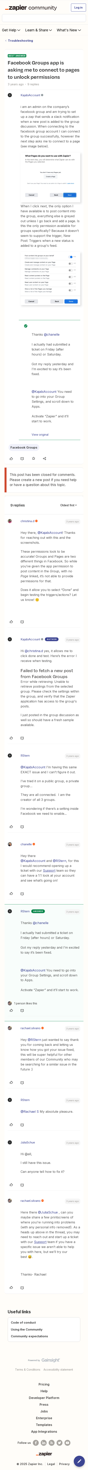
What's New (69, 30)
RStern (25, 755)
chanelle (26, 844)
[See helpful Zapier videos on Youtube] (67, 1443)
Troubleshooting (20, 40)
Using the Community (27, 1329)
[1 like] (22, 1003)
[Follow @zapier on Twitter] (59, 1443)
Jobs (44, 1411)
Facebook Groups (23, 447)
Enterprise (44, 1418)
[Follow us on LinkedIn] (44, 1443)
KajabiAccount (30, 95)
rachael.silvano (31, 1028)
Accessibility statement (58, 1369)
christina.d (27, 521)
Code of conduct (23, 1322)
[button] (78, 8)
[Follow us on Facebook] (36, 1443)
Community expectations (29, 1336)
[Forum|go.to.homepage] (31, 7)
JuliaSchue (28, 1142)
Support (49, 870)
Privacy (64, 1464)
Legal (51, 1464)
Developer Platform (44, 1398)
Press (44, 1405)
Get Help (11, 30)
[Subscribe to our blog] (52, 1443)
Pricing (44, 1384)
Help (44, 1391)
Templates (44, 1425)
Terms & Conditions (27, 1369)
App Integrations (44, 1431)
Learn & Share (39, 30)
